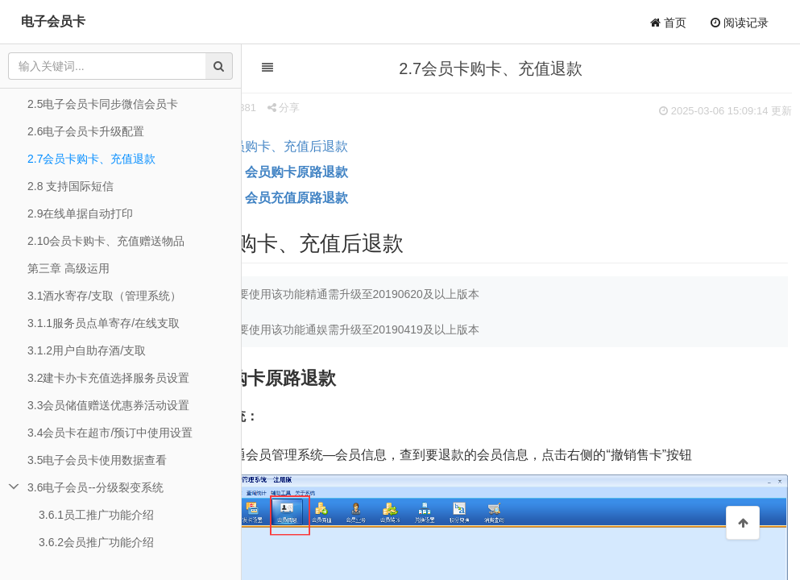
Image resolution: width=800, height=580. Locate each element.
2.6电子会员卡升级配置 (85, 131)
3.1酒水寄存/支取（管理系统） (104, 295)
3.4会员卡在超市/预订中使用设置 (110, 432)
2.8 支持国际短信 (70, 186)
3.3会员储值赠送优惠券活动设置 (108, 405)
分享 (327, 108)
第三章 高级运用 (68, 268)
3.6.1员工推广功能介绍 (96, 514)
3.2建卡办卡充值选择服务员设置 (108, 377)
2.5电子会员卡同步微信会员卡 (102, 103)
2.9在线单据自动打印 (80, 213)
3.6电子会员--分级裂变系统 (95, 487)
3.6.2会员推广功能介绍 (96, 542)
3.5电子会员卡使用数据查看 (97, 460)
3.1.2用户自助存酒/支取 (86, 350)
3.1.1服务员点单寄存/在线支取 (103, 323)
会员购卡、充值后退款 (327, 146)
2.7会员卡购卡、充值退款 (91, 158)
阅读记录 (740, 22)
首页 (668, 22)
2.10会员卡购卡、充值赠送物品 (105, 240)
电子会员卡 (53, 21)
